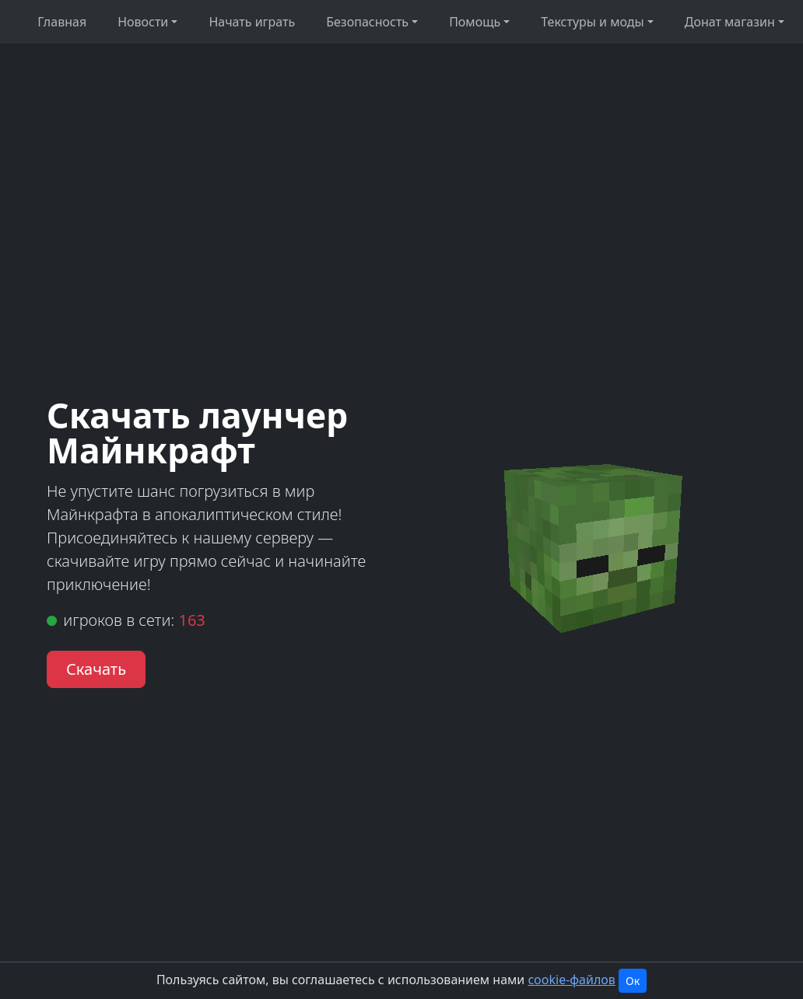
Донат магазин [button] (730, 21)
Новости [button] (142, 21)
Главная (61, 21)
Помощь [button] (474, 21)
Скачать (96, 668)
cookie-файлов (571, 979)
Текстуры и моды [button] (592, 21)
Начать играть (252, 21)
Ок (633, 980)
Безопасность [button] (367, 21)
